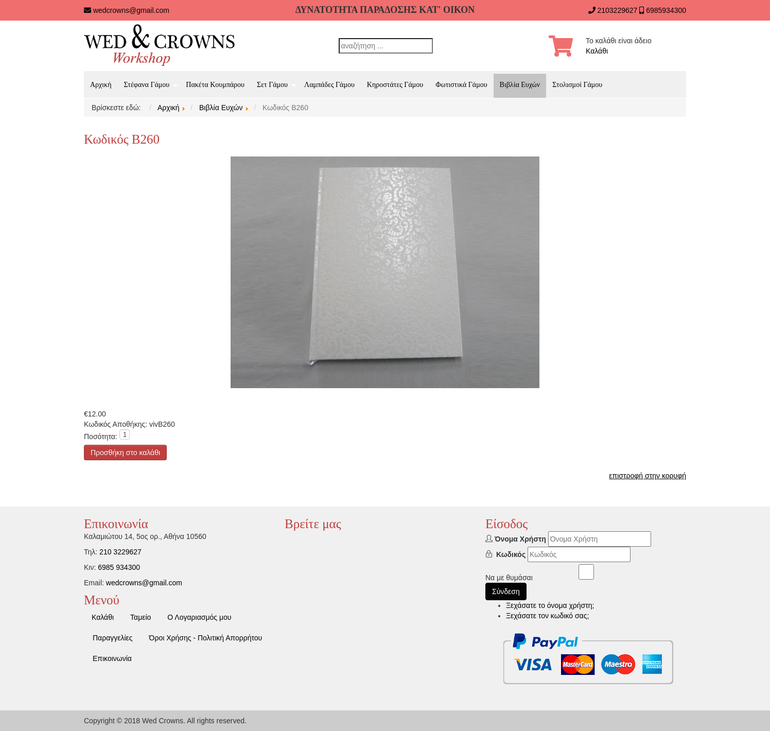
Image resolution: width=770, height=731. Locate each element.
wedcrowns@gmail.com (131, 10)
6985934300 (666, 10)
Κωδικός (511, 554)
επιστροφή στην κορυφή (647, 476)
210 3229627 (120, 552)
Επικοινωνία (112, 658)
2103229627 (617, 10)
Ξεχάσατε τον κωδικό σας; (547, 616)
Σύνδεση (506, 591)
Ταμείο (140, 617)
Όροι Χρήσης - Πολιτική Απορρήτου (205, 638)
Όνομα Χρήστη (520, 539)
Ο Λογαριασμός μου (199, 617)
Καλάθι (597, 51)
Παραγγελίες (113, 638)
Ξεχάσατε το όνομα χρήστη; (550, 605)
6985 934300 (119, 567)
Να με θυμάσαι (509, 577)
